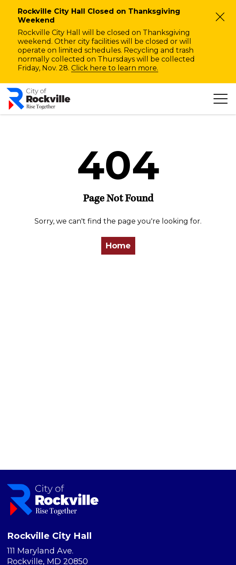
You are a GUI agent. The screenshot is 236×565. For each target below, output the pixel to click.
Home (118, 246)
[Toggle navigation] (220, 98)
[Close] (220, 17)
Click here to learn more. (114, 68)
